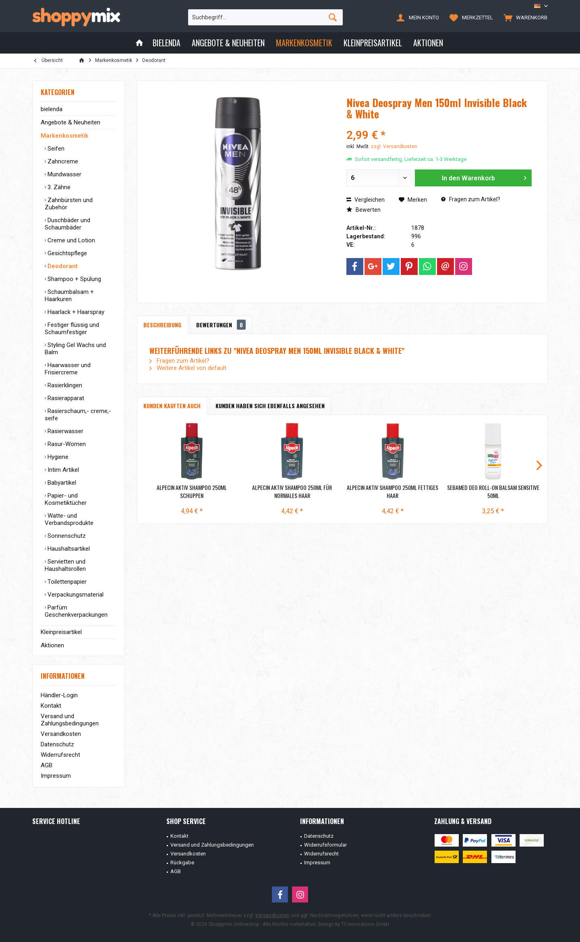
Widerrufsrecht (60, 754)
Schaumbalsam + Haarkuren (69, 295)
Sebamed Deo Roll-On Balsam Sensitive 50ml (493, 491)
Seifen (55, 148)
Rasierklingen (64, 385)
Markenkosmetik (64, 135)
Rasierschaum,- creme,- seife (78, 414)
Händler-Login (59, 695)
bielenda (51, 109)
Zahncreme (62, 161)
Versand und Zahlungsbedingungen (70, 720)
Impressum (56, 775)
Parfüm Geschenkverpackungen (76, 611)
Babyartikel (61, 482)
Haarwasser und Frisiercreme (68, 369)
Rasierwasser (64, 431)
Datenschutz (57, 744)
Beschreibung (162, 324)
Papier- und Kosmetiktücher (66, 499)
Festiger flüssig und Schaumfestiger (72, 328)
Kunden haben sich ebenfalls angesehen (270, 405)
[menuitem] (523, 17)
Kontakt (51, 705)
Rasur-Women (66, 444)
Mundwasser (63, 174)
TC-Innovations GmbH (365, 924)
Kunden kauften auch (172, 405)
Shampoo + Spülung (73, 279)
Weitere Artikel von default (187, 368)
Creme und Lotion (70, 240)
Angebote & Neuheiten (70, 122)
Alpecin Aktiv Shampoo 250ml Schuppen (192, 491)
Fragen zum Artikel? (470, 199)
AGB (46, 765)
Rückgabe (182, 862)
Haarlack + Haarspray (75, 312)
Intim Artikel (62, 469)
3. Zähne (58, 187)
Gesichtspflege (66, 253)
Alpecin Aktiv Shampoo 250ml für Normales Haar (292, 491)
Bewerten (363, 210)
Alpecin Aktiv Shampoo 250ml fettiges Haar (392, 491)
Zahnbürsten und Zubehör (69, 203)
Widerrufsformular (325, 845)
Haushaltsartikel (68, 548)
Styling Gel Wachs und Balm (75, 348)
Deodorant (62, 266)
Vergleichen (365, 199)
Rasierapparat (65, 398)
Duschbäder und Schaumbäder (67, 224)
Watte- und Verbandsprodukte (69, 519)
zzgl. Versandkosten (394, 146)
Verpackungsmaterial (75, 594)
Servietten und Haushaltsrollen (65, 565)
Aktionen (52, 645)
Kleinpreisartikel (61, 632)
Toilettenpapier (66, 581)
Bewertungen (221, 325)
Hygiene (57, 457)
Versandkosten (61, 733)
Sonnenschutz (66, 535)
